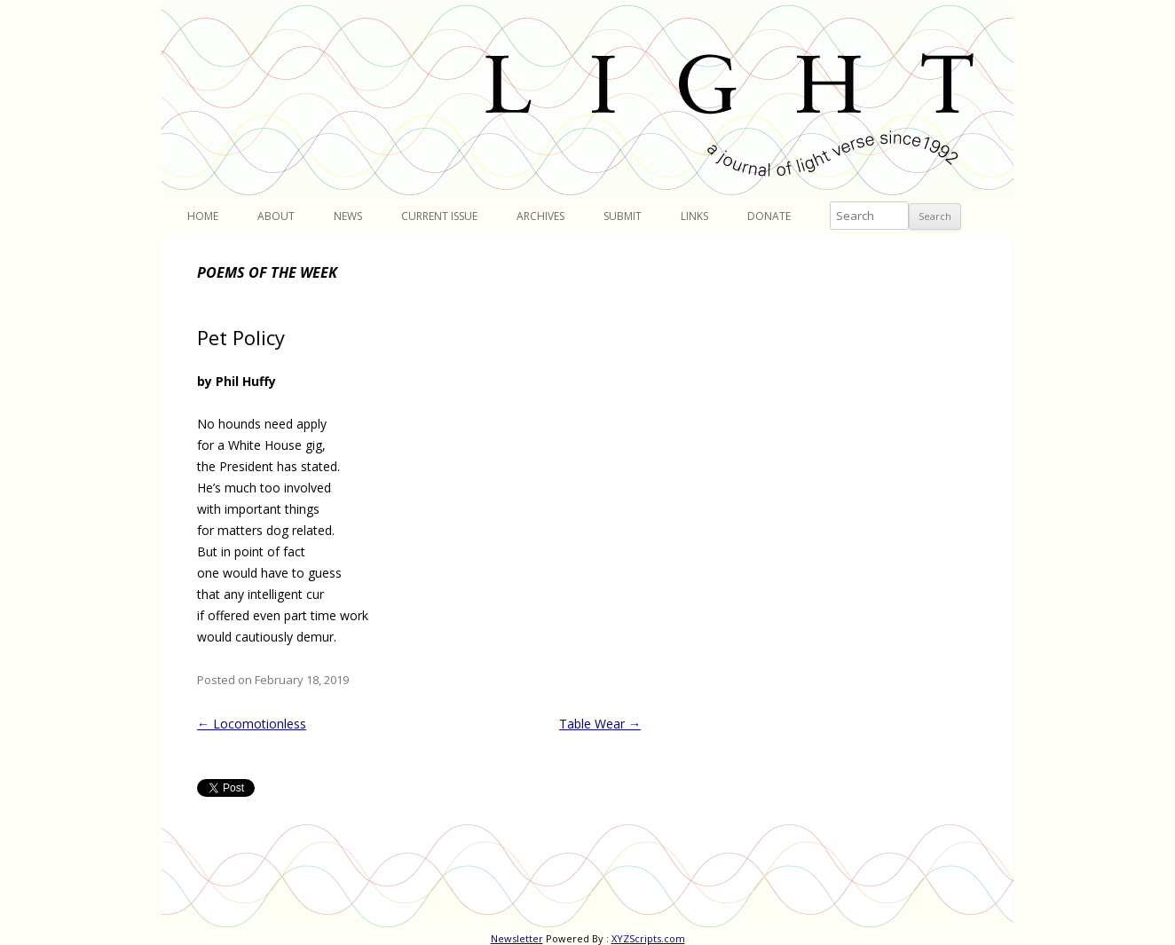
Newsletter (517, 938)
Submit (622, 216)
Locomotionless (251, 723)
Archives (540, 216)
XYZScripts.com (648, 938)
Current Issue (439, 216)
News (348, 216)
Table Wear (600, 723)
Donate (769, 216)
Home (202, 216)
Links (694, 216)
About (276, 216)
